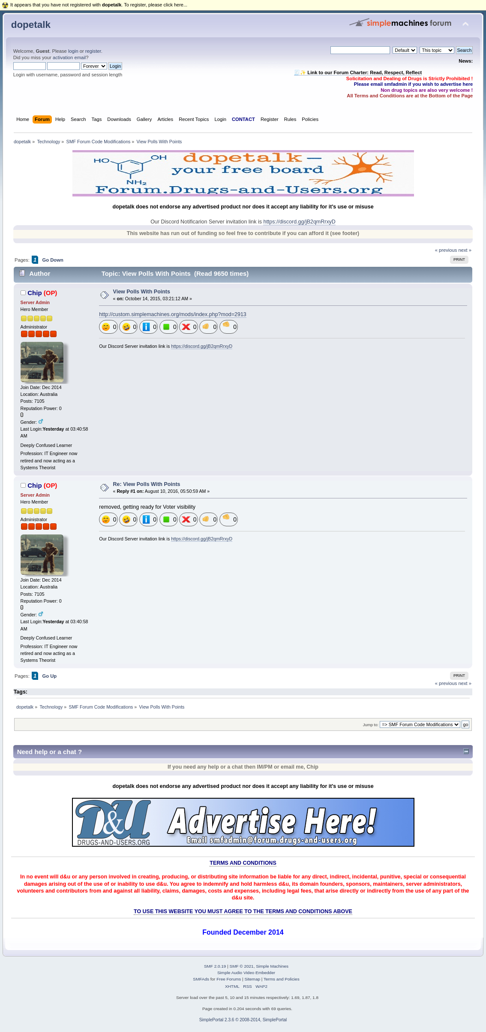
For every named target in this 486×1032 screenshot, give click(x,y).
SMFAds (201, 979)
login (73, 51)
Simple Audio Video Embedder (246, 972)
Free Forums (228, 979)
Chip (34, 292)
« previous (446, 250)
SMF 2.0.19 (215, 966)
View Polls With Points (141, 292)
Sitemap (252, 979)
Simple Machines (272, 966)
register (93, 51)
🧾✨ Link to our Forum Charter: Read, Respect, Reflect (358, 72)
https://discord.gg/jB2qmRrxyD (299, 222)
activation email (69, 57)
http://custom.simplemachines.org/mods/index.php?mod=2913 (172, 314)
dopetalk (31, 24)
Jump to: (371, 724)
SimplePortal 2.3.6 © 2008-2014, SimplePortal (243, 1019)
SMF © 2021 (242, 966)
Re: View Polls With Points (146, 484)
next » (465, 250)
